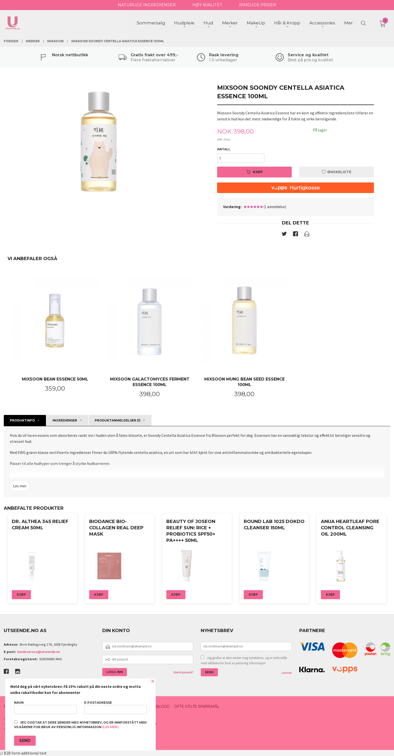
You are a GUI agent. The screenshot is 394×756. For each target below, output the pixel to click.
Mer (348, 22)
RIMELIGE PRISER (257, 5)
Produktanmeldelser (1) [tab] (117, 420)
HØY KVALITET (207, 5)
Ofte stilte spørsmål (196, 706)
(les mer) (110, 727)
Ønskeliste (336, 172)
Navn (45, 707)
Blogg (162, 706)
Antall (223, 149)
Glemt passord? (183, 672)
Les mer (20, 485)
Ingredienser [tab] (65, 420)
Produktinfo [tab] (22, 420)
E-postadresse (115, 707)
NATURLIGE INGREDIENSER (147, 5)
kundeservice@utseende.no (38, 651)
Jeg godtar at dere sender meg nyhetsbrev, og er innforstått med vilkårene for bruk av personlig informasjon (244, 661)
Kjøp (254, 172)
